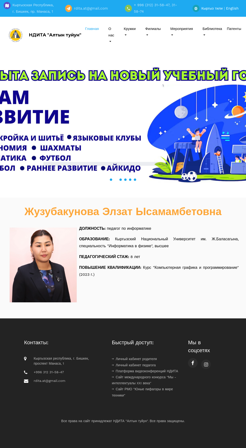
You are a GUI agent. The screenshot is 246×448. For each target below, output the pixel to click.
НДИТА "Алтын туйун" (43, 35)
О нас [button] (111, 32)
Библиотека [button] (212, 29)
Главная (92, 29)
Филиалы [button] (153, 29)
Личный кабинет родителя (134, 359)
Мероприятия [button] (181, 29)
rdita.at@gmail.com (49, 381)
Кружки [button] (130, 29)
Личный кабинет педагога (134, 365)
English (232, 8)
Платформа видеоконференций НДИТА (145, 371)
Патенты (234, 29)
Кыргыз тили (212, 8)
